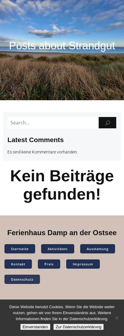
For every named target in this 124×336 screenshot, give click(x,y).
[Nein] (117, 318)
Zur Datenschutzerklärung (78, 327)
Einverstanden (35, 327)
